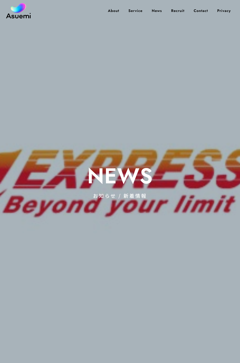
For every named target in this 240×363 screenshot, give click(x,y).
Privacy (224, 10)
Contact (201, 10)
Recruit (177, 10)
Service (135, 10)
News (157, 10)
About (113, 10)
